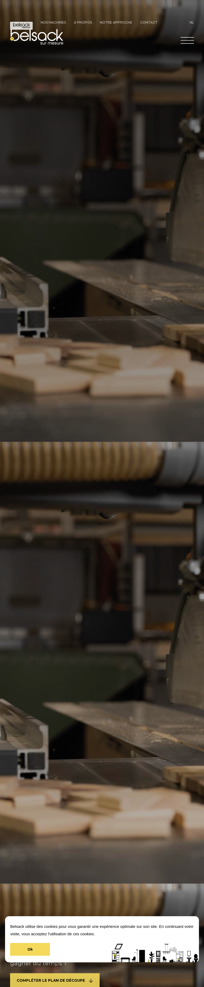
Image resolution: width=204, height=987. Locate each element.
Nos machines (53, 22)
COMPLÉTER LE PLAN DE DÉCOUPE (55, 980)
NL (192, 22)
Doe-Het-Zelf (21, 26)
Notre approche (116, 22)
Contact (149, 22)
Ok (30, 949)
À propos (83, 22)
